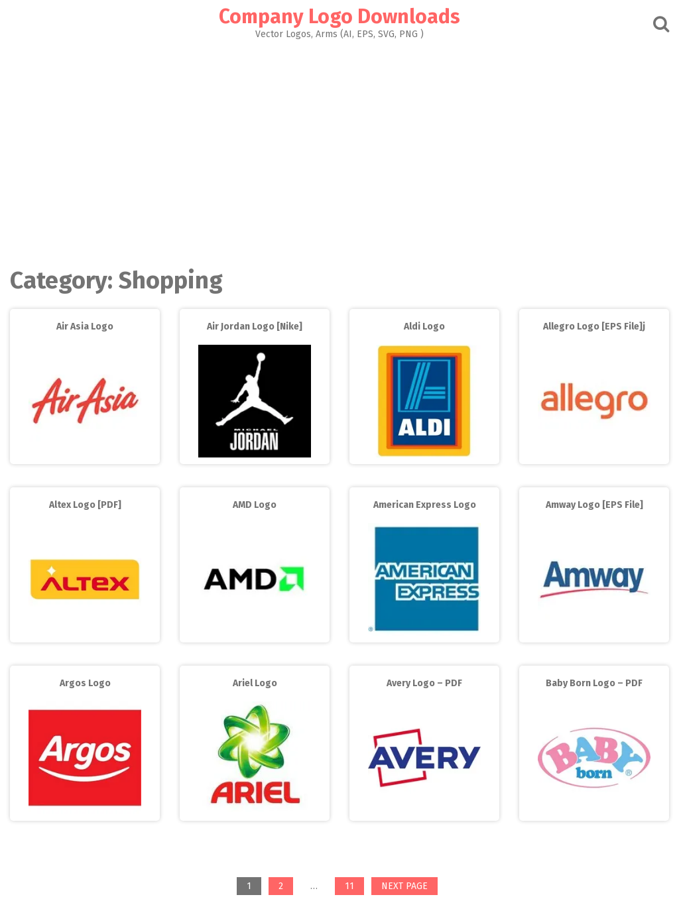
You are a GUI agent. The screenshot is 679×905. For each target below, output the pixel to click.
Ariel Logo (255, 683)
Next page (404, 886)
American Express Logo (424, 505)
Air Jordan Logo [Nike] (254, 326)
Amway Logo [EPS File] (594, 505)
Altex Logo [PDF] (85, 505)
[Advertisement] (339, 150)
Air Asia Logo (84, 326)
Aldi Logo (424, 326)
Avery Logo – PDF (424, 683)
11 (354, 887)
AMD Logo (255, 505)
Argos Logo (85, 683)
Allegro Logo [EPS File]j (594, 326)
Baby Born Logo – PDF (594, 683)
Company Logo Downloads (339, 17)
